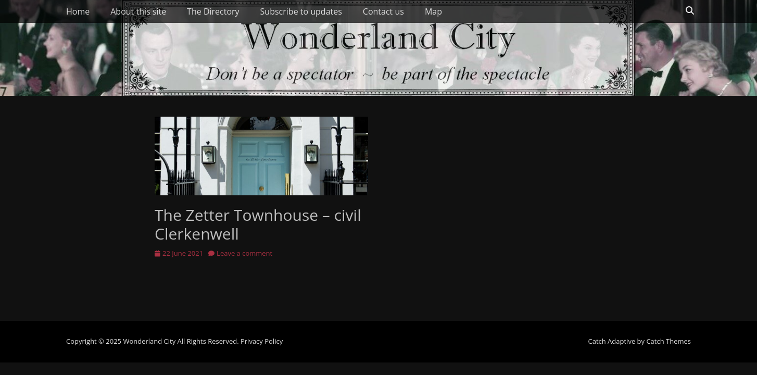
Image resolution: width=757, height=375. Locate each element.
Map (433, 11)
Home (78, 11)
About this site (138, 11)
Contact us (383, 11)
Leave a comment (244, 253)
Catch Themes (668, 341)
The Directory (213, 11)
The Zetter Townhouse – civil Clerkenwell (258, 224)
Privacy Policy (262, 341)
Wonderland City (149, 341)
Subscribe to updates (301, 11)
